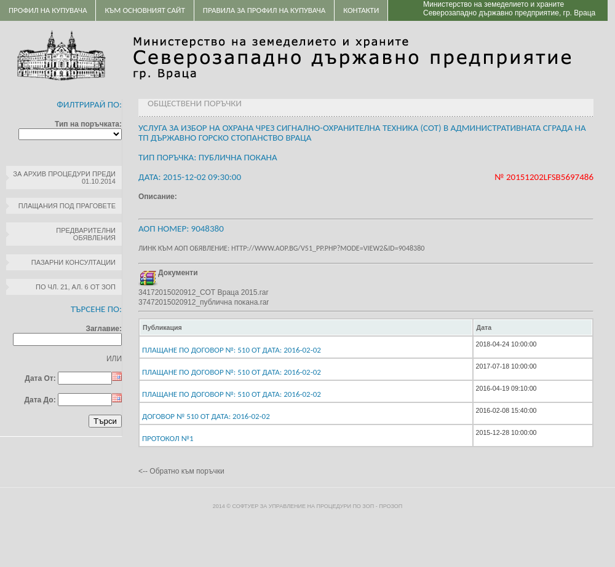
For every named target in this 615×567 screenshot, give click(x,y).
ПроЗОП (390, 506)
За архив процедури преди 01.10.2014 (64, 177)
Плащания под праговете (67, 205)
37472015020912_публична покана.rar (203, 302)
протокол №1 (168, 438)
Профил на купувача (48, 10)
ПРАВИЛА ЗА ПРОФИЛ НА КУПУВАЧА (264, 10)
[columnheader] (306, 327)
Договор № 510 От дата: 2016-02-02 (206, 416)
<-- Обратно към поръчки (181, 471)
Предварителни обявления (86, 234)
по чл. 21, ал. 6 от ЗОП (76, 287)
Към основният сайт (144, 10)
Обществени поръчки (195, 103)
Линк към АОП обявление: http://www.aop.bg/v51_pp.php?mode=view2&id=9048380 (281, 248)
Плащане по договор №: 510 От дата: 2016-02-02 (231, 349)
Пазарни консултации (73, 262)
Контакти (361, 10)
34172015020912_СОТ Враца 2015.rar (203, 292)
